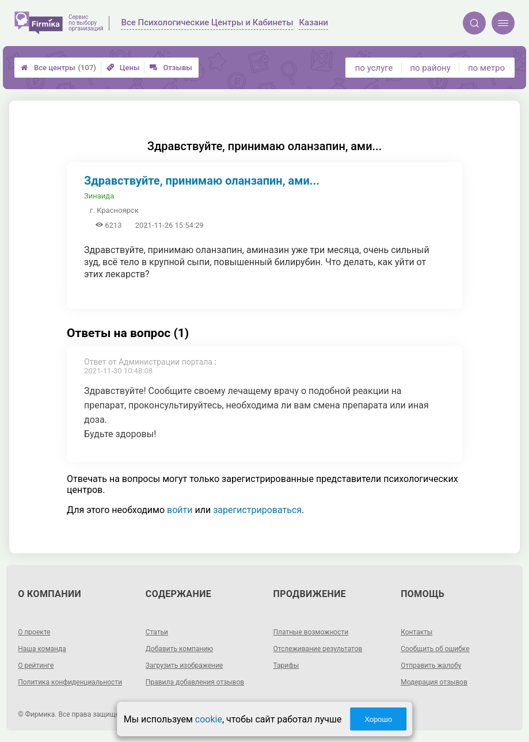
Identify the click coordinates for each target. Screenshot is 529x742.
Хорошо (378, 719)
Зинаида (99, 196)
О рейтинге (36, 665)
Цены (123, 67)
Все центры (58, 67)
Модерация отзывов (434, 682)
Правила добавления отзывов (195, 682)
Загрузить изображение (184, 665)
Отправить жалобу (431, 665)
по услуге (374, 68)
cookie (208, 719)
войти (179, 509)
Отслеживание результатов (318, 649)
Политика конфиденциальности (70, 682)
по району (430, 68)
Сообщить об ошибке (435, 649)
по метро (486, 68)
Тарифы (286, 665)
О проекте (34, 632)
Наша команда (42, 649)
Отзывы (171, 67)
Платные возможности (311, 632)
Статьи (157, 632)
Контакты (416, 632)
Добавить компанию (179, 649)
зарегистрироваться (257, 509)
